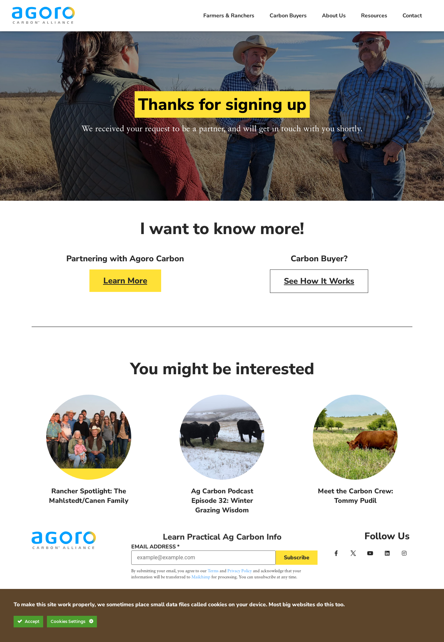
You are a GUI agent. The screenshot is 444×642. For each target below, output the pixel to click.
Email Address (155, 546)
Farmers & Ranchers (228, 15)
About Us (334, 15)
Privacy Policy (239, 571)
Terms (213, 571)
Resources (374, 15)
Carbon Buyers (288, 15)
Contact (412, 15)
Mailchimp (200, 577)
